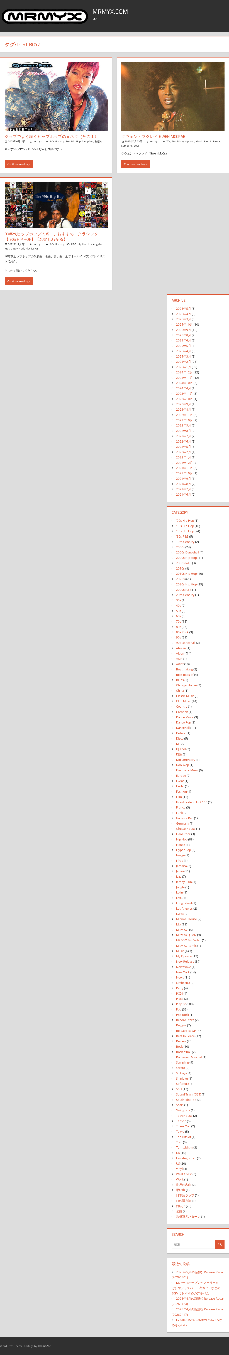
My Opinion (184, 956)
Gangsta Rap (184, 818)
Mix (178, 924)
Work (180, 1179)
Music (199, 141)
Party (179, 988)
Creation (182, 712)
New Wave (183, 967)
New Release (185, 961)
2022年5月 (183, 447)
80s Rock (182, 632)
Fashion (181, 791)
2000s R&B (183, 563)
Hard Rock (183, 834)
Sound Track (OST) (188, 1094)
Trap (179, 1142)
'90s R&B (71, 244)
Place (179, 999)
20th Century (185, 595)
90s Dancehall (185, 643)
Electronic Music (187, 770)
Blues (180, 680)
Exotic (180, 786)
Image (180, 855)
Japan (180, 871)
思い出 (180, 1190)
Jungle (180, 887)
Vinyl (179, 1169)
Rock (179, 1046)
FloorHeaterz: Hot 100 (191, 802)
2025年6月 (183, 340)
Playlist (30, 248)
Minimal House (186, 919)
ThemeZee (44, 1346)
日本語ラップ (185, 1195)
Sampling (87, 141)
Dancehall (183, 728)
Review (181, 1041)
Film (179, 797)
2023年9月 (183, 404)
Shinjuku (182, 1078)
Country (181, 706)
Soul (136, 145)
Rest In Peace (212, 141)
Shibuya (181, 1073)
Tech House (184, 1116)
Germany (182, 823)
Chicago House (186, 685)
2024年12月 (184, 372)
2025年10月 (184, 324)
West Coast (184, 1174)
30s (178, 600)
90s (68, 141)
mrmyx (37, 141)
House (180, 845)
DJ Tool (181, 749)
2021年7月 (183, 489)
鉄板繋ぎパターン (188, 1216)
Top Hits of (183, 1137)
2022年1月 (183, 457)
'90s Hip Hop (57, 141)
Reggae (181, 1025)
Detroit (181, 733)
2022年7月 (183, 436)
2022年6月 (183, 441)
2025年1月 (183, 367)
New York (18, 248)
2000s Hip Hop (186, 558)
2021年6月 (183, 494)
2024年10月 (184, 383)
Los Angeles (95, 244)
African (181, 648)
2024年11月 (184, 378)
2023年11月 (184, 393)
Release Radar (186, 1031)
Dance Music (185, 717)
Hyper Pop (183, 850)
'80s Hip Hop (185, 526)
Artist (180, 664)
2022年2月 (183, 452)
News (180, 977)
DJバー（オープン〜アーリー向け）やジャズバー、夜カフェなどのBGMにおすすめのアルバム (196, 1288)
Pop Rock (182, 1015)
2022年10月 (184, 420)
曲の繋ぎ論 (183, 1201)
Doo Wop (182, 765)
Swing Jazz (183, 1110)
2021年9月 (183, 478)
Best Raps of (184, 675)
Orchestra (183, 983)
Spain (180, 1105)
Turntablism (184, 1147)
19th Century (185, 542)
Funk (179, 813)
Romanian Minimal (189, 1057)
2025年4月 (183, 351)
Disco (180, 141)
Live (179, 898)
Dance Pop (183, 722)
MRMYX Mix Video (188, 940)
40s (178, 605)
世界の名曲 (183, 1185)
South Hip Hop (186, 1100)
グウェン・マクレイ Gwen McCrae (153, 136)
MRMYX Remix (186, 946)
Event (180, 781)
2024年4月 (183, 388)
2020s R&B (183, 590)
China (180, 690)
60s (178, 616)
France (181, 807)
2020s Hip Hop (186, 584)
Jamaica (181, 866)
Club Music (183, 701)
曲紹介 (98, 141)
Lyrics (180, 914)
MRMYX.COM (110, 11)
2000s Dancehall (187, 552)
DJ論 (179, 754)
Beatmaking (184, 669)
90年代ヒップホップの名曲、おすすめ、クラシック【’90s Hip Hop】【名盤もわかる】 (51, 236)
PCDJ (179, 993)
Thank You (183, 1126)
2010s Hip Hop (186, 574)
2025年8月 (183, 335)
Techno (181, 1121)
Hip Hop (76, 141)
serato (180, 1068)
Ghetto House (186, 829)
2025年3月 (183, 356)
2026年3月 (183, 319)
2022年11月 (184, 415)
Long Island (184, 903)
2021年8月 (183, 484)
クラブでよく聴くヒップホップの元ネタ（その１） (51, 136)
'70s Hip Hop (185, 520)
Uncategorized (186, 1158)
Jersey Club (184, 882)
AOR (179, 659)
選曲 (179, 1211)
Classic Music (185, 696)
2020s (180, 579)
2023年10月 (184, 399)
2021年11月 (184, 468)
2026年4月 (183, 314)
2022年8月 (183, 431)
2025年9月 (183, 330)
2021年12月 (184, 463)
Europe (181, 775)
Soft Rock (182, 1084)
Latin (179, 892)
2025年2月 (183, 362)
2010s (180, 568)
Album (180, 653)
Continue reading (17, 164)
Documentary (185, 760)
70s (168, 141)
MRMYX (181, 930)
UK (178, 1153)
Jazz (178, 876)
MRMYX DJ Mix (186, 935)
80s (174, 141)
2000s (180, 547)
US (36, 248)
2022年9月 (183, 425)
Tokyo (180, 1131)
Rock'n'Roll (183, 1052)
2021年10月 (184, 473)
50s (178, 611)
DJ (177, 744)
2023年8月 (183, 409)
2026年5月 (183, 308)
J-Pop (179, 861)
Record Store (185, 1020)
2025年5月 (183, 346)
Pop (178, 1009)
